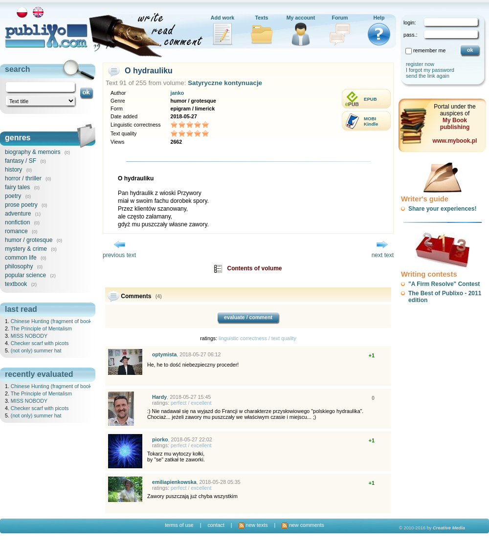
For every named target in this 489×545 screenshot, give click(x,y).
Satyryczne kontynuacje (225, 83)
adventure (18, 213)
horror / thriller (23, 178)
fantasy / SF (20, 160)
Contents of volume (254, 268)
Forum (340, 18)
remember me (429, 50)
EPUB (370, 99)
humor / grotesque (28, 240)
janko (177, 93)
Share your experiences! (442, 208)
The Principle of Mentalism (41, 328)
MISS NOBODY (29, 336)
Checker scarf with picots (39, 343)
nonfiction (17, 222)
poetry (13, 196)
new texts (253, 525)
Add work (223, 18)
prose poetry (21, 204)
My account (301, 18)
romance (16, 231)
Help (378, 18)
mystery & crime (26, 248)
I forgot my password (430, 70)
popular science (25, 275)
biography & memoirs (32, 152)
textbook (16, 284)
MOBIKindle (371, 121)
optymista (164, 354)
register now (420, 64)
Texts (261, 18)
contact (215, 525)
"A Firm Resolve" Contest (444, 284)
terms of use (179, 525)
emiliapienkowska (174, 482)
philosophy (19, 266)
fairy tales (17, 187)
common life (21, 257)
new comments (303, 525)
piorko (160, 439)
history (13, 169)
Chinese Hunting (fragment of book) (52, 321)
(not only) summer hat (36, 350)
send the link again (427, 76)
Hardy (159, 397)
